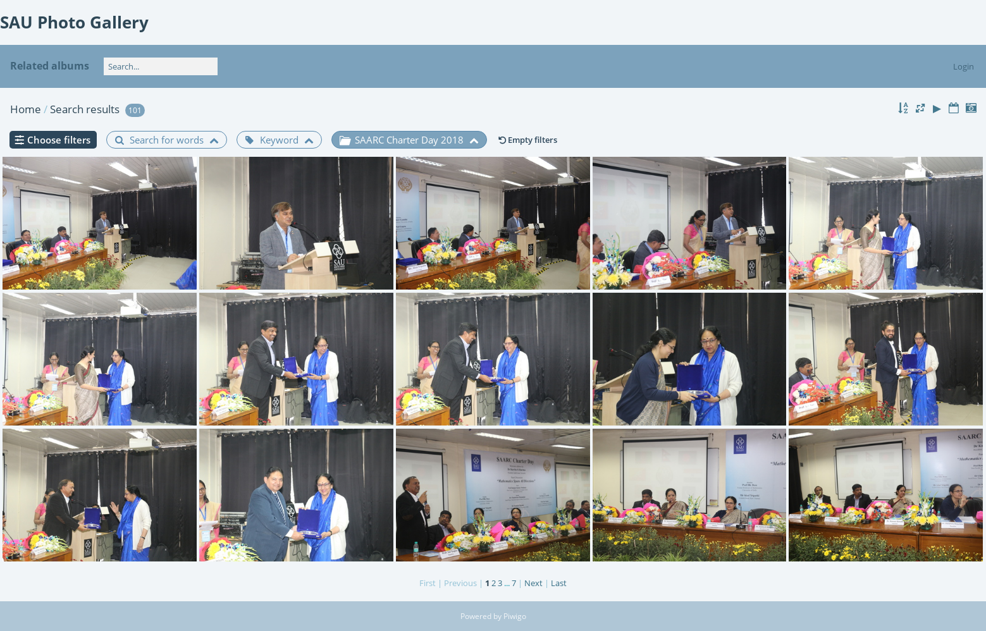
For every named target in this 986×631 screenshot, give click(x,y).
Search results (85, 109)
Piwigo (514, 616)
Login (963, 66)
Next (533, 583)
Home (25, 109)
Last (559, 583)
